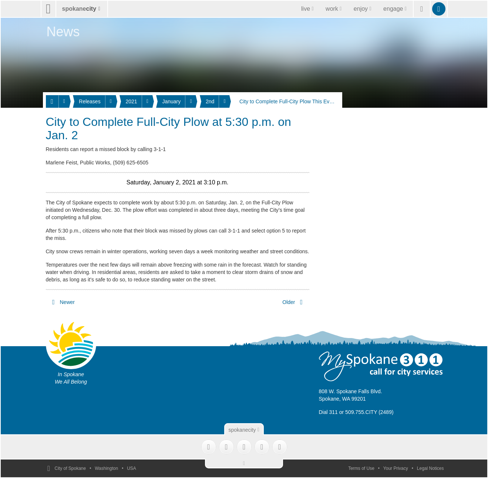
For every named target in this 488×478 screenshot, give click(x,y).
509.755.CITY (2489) (369, 412)
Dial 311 (328, 412)
